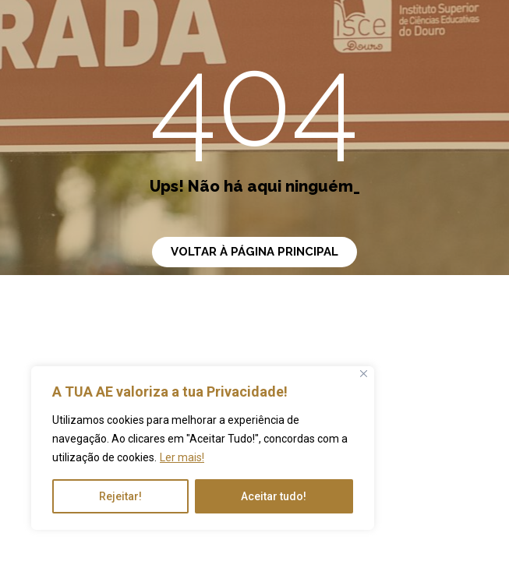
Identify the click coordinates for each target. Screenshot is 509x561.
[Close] (363, 373)
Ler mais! (182, 457)
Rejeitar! (120, 496)
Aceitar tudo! (273, 496)
